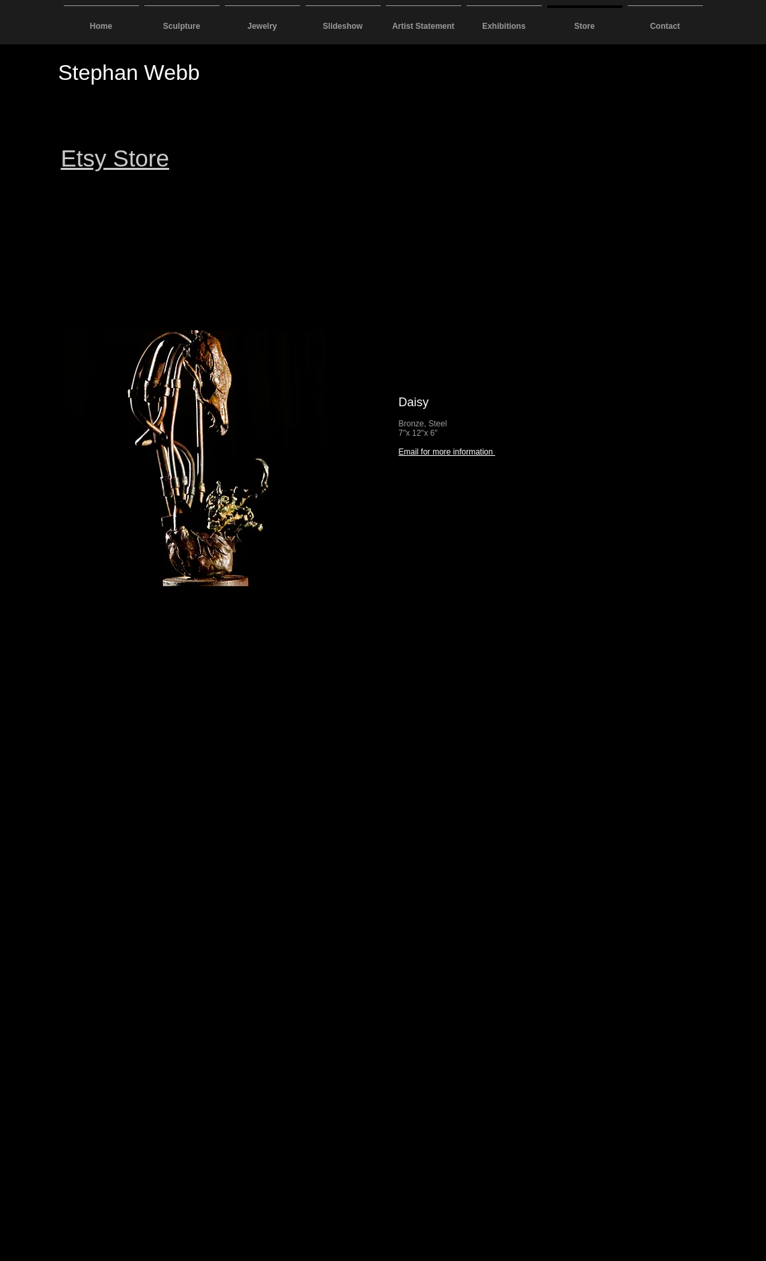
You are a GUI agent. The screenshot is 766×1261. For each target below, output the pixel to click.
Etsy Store (115, 158)
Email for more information (447, 452)
